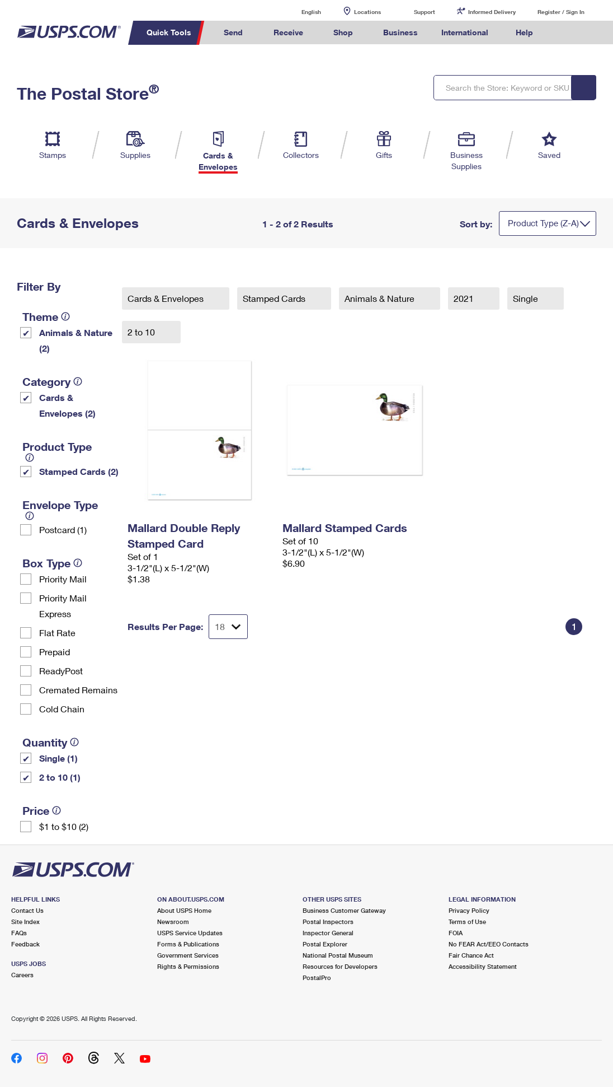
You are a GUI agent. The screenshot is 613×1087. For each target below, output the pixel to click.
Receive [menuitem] (288, 32)
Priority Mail (63, 578)
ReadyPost (61, 670)
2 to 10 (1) (60, 777)
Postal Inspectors (328, 921)
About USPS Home (184, 910)
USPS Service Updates (190, 932)
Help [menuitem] (524, 32)
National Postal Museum (338, 955)
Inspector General (328, 932)
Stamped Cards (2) (79, 471)
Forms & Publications (188, 944)
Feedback (25, 944)
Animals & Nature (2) (75, 340)
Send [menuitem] (233, 32)
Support (424, 11)
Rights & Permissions (188, 966)
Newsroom (173, 921)
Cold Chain (61, 708)
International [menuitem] (464, 32)
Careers (22, 974)
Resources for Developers (340, 966)
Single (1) (58, 758)
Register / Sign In (560, 11)
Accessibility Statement (483, 966)
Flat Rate (57, 632)
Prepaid (54, 651)
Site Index (25, 921)
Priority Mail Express (63, 606)
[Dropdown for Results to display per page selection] (228, 626)
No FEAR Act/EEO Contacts (489, 944)
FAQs (19, 932)
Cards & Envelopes (167, 298)
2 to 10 (142, 331)
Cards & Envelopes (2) (67, 405)
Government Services (188, 955)
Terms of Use (467, 921)
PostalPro (317, 977)
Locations (367, 11)
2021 (465, 298)
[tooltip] (65, 316)
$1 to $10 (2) (63, 826)
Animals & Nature (381, 298)
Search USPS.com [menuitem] (563, 33)
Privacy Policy (469, 910)
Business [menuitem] (400, 32)
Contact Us (27, 910)
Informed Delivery (492, 11)
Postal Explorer (325, 944)
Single (526, 298)
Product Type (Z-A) (543, 223)
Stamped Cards (275, 298)
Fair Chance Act (471, 955)
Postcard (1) (63, 529)
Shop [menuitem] (343, 32)
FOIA (456, 932)
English (300, 11)
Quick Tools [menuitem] (169, 32)
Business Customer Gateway (344, 910)
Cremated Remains (78, 689)
